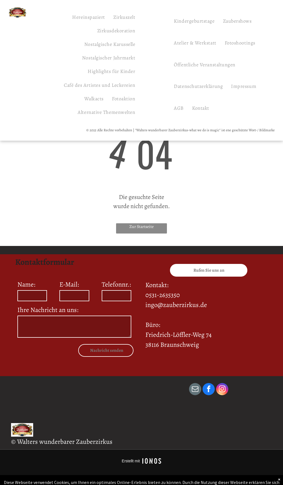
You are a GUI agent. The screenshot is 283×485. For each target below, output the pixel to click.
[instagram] (222, 390)
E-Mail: (69, 284)
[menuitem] (88, 17)
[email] (195, 390)
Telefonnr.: (116, 284)
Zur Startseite (141, 227)
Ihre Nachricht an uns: (47, 309)
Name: (26, 284)
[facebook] (209, 390)
